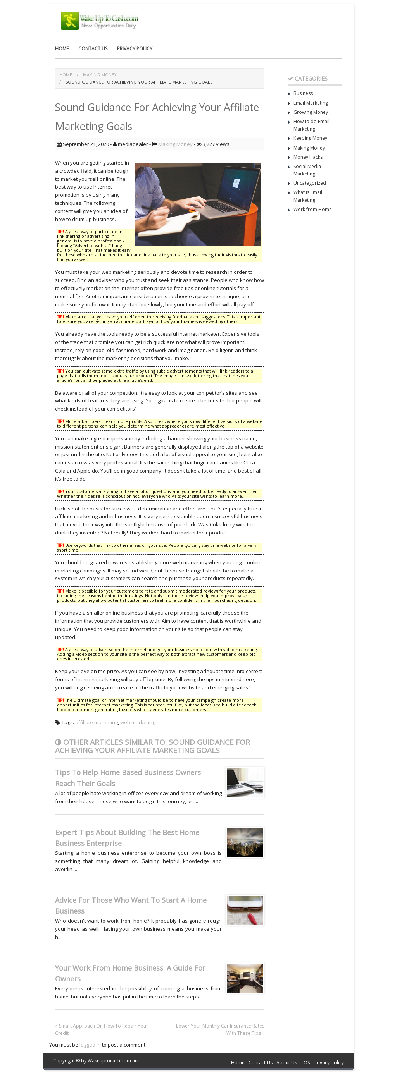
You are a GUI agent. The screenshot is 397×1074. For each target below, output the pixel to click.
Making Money (100, 74)
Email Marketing (310, 103)
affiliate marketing (96, 722)
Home (62, 48)
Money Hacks (308, 157)
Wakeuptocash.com (109, 1060)
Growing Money (310, 112)
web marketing (137, 722)
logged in (90, 1044)
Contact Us (92, 48)
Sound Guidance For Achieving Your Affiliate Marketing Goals (139, 82)
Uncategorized (309, 183)
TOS (305, 1062)
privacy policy (134, 48)
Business (303, 93)
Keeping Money (310, 138)
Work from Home (312, 209)
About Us (286, 1062)
